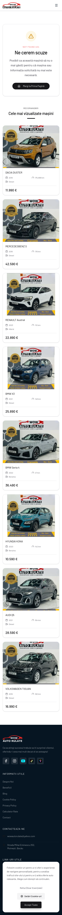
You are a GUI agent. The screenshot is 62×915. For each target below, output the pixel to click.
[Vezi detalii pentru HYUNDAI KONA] (31, 515)
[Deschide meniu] (56, 5)
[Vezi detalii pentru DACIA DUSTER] (31, 147)
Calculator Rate (10, 811)
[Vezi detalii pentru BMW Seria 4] (31, 442)
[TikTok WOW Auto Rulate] (31, 761)
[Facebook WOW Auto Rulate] (6, 761)
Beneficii (7, 787)
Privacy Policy (9, 805)
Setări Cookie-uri (31, 896)
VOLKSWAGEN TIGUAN (18, 688)
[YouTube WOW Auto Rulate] (23, 761)
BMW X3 (10, 393)
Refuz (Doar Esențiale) (31, 887)
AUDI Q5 (9, 614)
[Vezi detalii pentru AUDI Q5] (31, 589)
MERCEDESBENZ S (16, 246)
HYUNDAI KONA (14, 541)
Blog (5, 793)
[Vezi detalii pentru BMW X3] (31, 368)
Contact (7, 817)
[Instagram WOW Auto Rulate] (14, 761)
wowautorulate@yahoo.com (19, 836)
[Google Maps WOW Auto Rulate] (40, 761)
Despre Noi (8, 781)
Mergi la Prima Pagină (31, 86)
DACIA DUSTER (13, 172)
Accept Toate (31, 904)
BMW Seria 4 (12, 467)
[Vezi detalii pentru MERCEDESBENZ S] (31, 220)
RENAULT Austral (15, 319)
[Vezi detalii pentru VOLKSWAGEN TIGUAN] (31, 663)
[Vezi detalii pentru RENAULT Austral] (31, 294)
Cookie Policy (9, 799)
